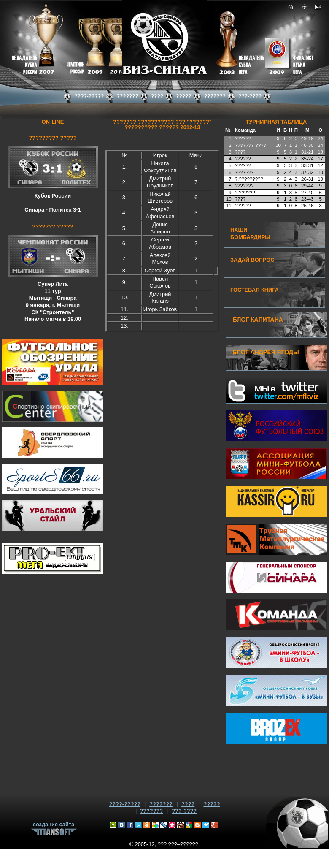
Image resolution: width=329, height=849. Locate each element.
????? (211, 804)
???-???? (184, 811)
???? (187, 804)
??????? (161, 804)
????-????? (124, 804)
